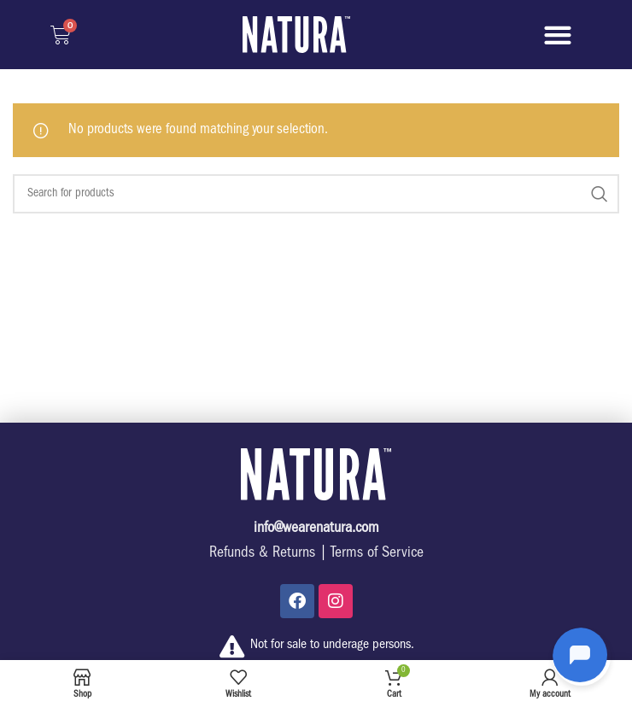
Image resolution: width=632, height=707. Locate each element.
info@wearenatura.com (316, 529)
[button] (557, 34)
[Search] (316, 193)
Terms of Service (377, 554)
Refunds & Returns (262, 554)
